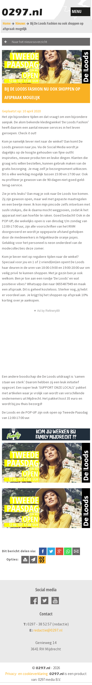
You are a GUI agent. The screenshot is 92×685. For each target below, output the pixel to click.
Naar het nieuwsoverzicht (29, 42)
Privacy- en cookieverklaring (26, 673)
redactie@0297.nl (48, 630)
